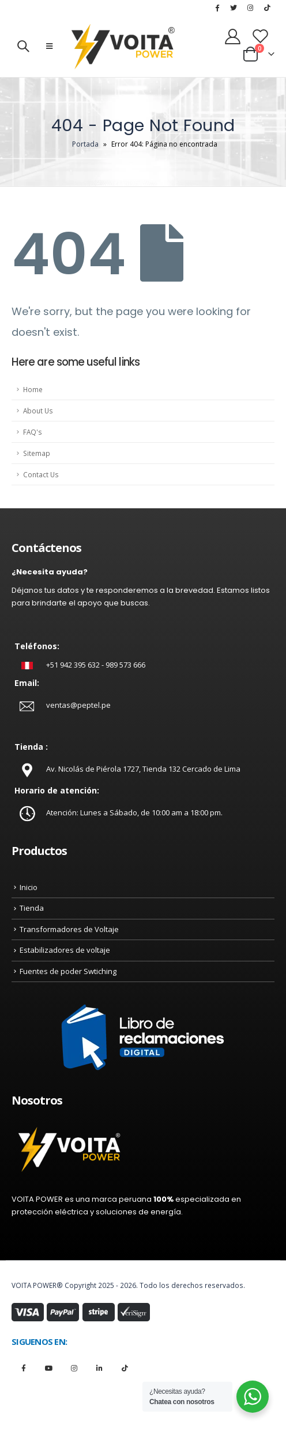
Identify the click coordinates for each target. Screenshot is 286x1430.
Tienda (32, 908)
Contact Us (41, 474)
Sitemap (36, 453)
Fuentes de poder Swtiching (68, 971)
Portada (85, 144)
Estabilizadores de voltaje (65, 950)
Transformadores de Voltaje (69, 929)
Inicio (28, 887)
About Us (38, 410)
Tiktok (125, 1367)
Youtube (48, 1367)
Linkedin (99, 1367)
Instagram (74, 1367)
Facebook (23, 1367)
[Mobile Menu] (49, 46)
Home (33, 389)
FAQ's (32, 431)
